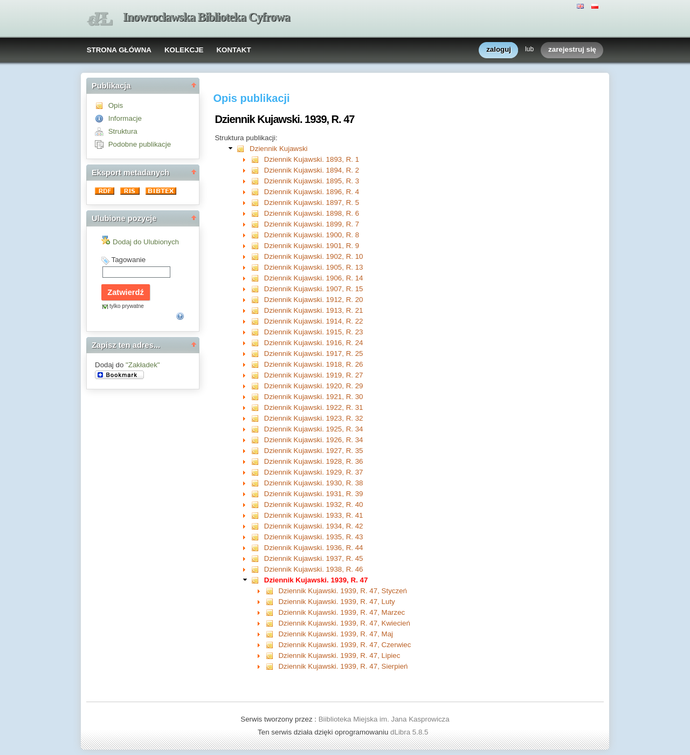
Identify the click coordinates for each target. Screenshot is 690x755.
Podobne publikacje (139, 144)
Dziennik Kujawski (278, 149)
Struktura (122, 131)
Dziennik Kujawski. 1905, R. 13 (313, 267)
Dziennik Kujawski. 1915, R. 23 (313, 332)
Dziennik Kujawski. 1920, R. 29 (313, 386)
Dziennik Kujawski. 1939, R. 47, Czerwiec (344, 645)
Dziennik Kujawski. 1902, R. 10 (313, 256)
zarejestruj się (572, 50)
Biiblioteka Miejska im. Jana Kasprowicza (384, 719)
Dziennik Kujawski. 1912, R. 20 (313, 300)
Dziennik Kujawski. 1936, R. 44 (313, 548)
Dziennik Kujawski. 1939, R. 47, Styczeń (342, 591)
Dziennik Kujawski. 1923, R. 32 (313, 418)
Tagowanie (128, 260)
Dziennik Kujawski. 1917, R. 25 (313, 353)
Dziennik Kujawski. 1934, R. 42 (313, 526)
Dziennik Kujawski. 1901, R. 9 (311, 246)
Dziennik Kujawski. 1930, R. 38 (313, 483)
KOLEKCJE (184, 50)
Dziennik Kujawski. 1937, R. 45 (313, 558)
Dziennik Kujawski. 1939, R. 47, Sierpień (343, 666)
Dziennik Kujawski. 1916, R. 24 (313, 343)
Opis (115, 105)
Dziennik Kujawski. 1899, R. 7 (311, 224)
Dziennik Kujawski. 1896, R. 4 (311, 192)
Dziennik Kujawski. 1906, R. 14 (313, 278)
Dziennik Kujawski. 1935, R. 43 (313, 537)
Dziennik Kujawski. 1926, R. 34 (313, 440)
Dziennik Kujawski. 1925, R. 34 (313, 429)
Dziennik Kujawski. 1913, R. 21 (313, 310)
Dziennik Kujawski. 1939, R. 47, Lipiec (339, 655)
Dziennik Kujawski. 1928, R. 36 (313, 461)
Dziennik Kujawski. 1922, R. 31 (313, 407)
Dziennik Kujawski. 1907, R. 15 (313, 289)
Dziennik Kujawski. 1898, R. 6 (311, 213)
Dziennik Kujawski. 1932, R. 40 (313, 504)
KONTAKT (233, 50)
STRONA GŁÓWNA (119, 50)
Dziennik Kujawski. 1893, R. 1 (311, 159)
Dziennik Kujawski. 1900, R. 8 (311, 235)
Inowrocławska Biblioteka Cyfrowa (206, 17)
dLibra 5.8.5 (410, 732)
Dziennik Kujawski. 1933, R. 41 (313, 515)
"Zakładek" (143, 365)
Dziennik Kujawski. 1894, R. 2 (311, 170)
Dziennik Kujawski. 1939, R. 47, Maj (335, 634)
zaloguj (498, 50)
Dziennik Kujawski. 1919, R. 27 (313, 375)
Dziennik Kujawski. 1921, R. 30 (313, 397)
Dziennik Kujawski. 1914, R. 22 (313, 321)
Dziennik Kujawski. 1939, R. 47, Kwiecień (344, 623)
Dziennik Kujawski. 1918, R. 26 (313, 364)
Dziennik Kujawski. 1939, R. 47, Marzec (341, 612)
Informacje (125, 118)
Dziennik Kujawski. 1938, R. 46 (313, 569)
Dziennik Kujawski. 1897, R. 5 (311, 202)
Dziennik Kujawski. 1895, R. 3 (311, 181)
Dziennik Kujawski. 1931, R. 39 (313, 494)
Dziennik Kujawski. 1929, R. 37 (313, 472)
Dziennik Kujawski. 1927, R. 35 (313, 451)
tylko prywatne (126, 306)
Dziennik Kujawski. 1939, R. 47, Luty (336, 602)
